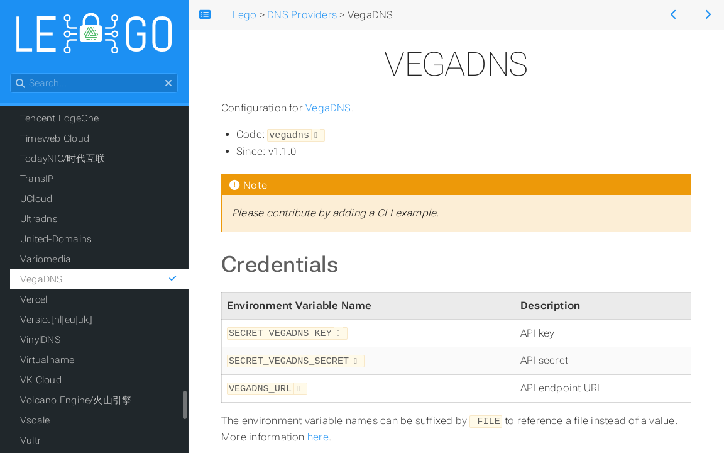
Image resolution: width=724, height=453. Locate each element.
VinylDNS (40, 339)
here (318, 433)
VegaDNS (328, 108)
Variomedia (45, 259)
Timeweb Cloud (54, 138)
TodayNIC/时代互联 (62, 158)
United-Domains (56, 239)
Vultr (30, 440)
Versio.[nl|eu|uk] (56, 319)
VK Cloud (41, 380)
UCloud (36, 198)
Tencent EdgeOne (59, 118)
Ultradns (39, 219)
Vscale (35, 420)
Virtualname (47, 360)
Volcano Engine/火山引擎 (75, 400)
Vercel (33, 299)
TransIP (37, 178)
